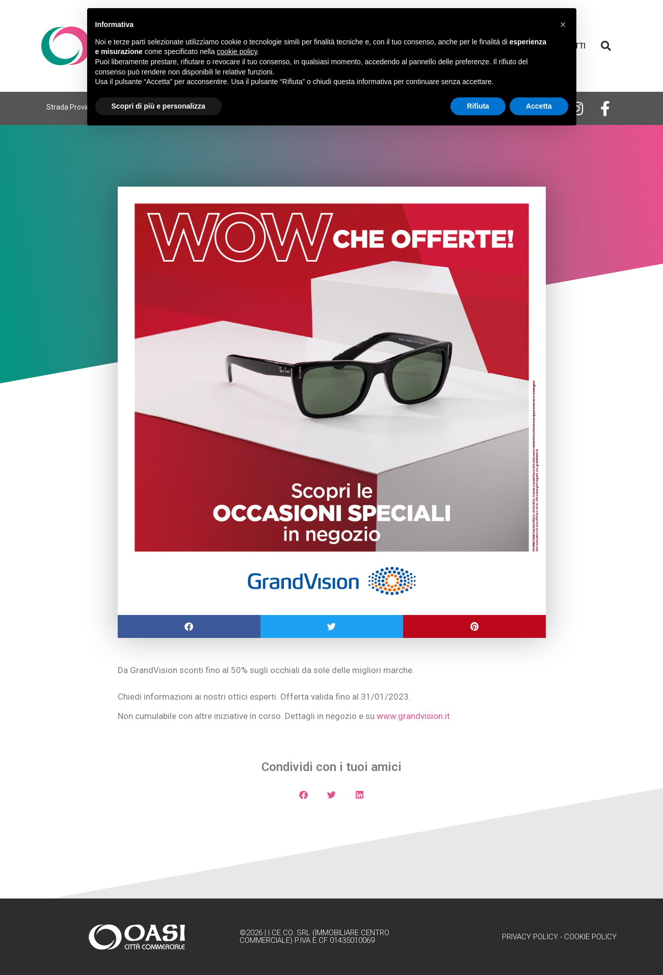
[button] (606, 46)
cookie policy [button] (237, 51)
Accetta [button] (539, 106)
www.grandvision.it (413, 716)
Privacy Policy (530, 936)
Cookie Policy (590, 936)
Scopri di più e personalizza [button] (158, 106)
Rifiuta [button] (478, 106)
